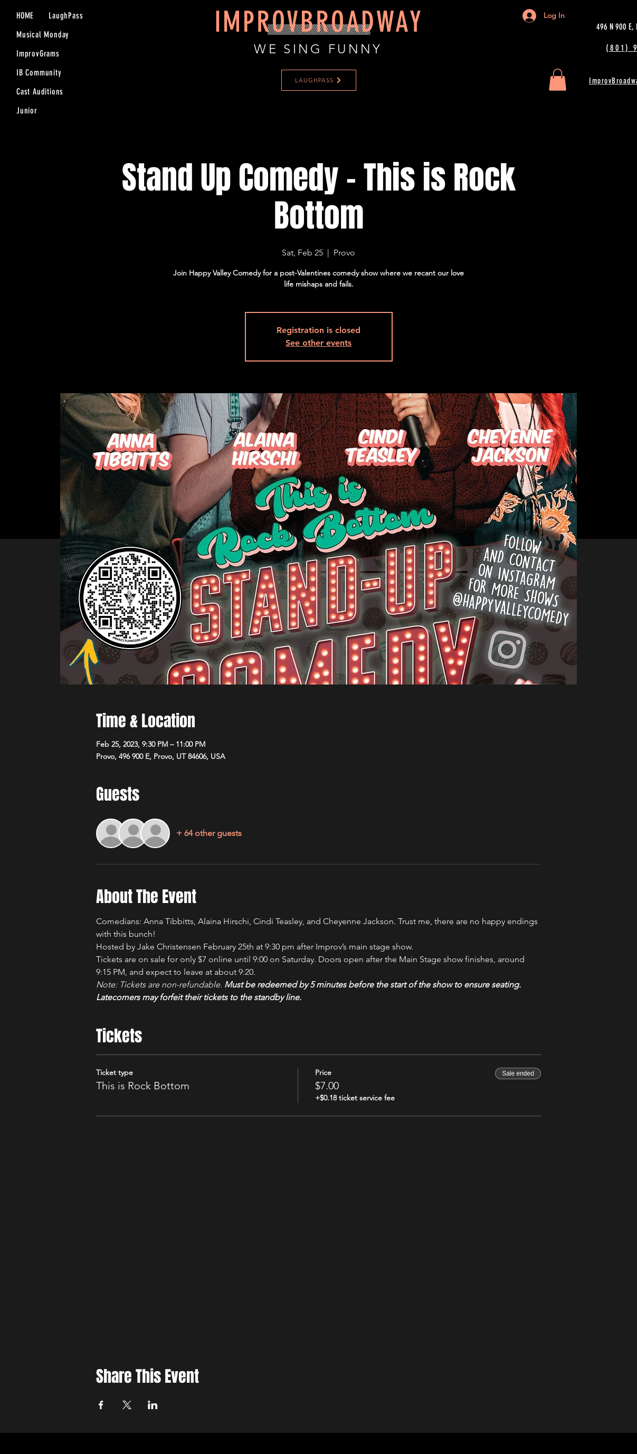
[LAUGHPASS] (318, 80)
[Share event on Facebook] (101, 1405)
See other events (318, 343)
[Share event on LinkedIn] (153, 1405)
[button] (557, 80)
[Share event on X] (127, 1405)
